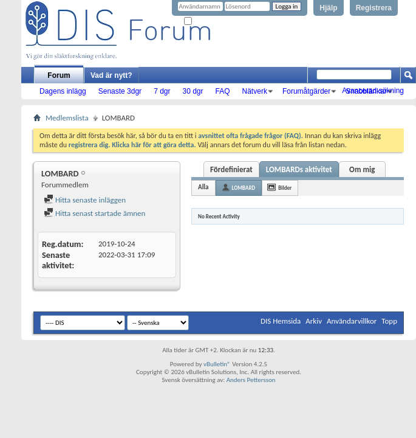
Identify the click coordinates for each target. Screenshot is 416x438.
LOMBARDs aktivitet (299, 169)
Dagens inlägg (62, 91)
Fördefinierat (231, 169)
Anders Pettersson (251, 380)
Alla (203, 187)
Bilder (285, 187)
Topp (389, 320)
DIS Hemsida (281, 320)
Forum (58, 75)
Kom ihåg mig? (209, 21)
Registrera (374, 8)
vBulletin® (217, 364)
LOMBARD (244, 187)
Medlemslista (67, 117)
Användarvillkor (352, 320)
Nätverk (254, 91)
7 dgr (162, 91)
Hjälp (328, 8)
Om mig (362, 169)
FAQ (223, 91)
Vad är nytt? (111, 75)
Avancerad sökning (373, 90)
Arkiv (313, 320)
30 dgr (192, 91)
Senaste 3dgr (120, 91)
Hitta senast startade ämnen (94, 213)
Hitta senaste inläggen (85, 199)
